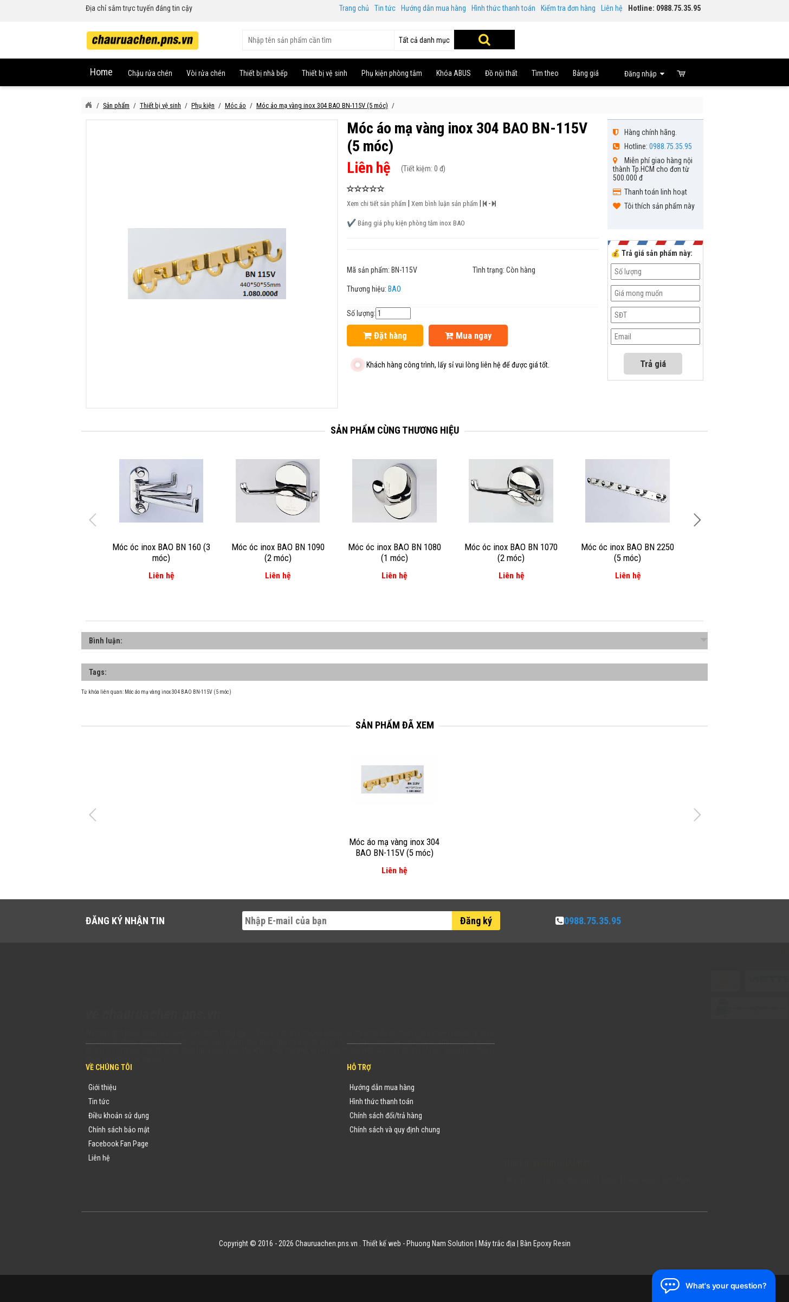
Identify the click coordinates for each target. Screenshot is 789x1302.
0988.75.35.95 (670, 146)
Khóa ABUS (453, 73)
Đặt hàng (385, 335)
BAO (394, 289)
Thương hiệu (212, 1087)
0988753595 (536, 1103)
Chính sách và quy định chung (395, 1129)
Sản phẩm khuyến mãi (226, 1157)
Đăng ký (476, 920)
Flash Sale (208, 1172)
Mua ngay (468, 335)
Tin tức (385, 8)
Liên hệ (612, 8)
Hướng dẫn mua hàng (433, 8)
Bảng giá (586, 73)
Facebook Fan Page (118, 1143)
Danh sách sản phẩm (225, 1143)
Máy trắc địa (496, 1243)
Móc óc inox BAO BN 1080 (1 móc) (394, 552)
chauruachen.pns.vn (565, 1117)
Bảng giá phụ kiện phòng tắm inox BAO (411, 223)
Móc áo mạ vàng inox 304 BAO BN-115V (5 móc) (178, 692)
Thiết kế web (382, 1243)
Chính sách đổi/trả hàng (386, 1115)
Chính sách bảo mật (119, 1129)
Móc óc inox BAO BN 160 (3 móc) (161, 552)
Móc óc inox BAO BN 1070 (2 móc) (511, 552)
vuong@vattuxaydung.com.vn (571, 1131)
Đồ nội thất (501, 73)
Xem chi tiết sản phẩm (376, 203)
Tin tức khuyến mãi (221, 1101)
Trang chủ (354, 8)
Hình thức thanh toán (503, 8)
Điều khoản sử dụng (118, 1115)
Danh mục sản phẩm (224, 1129)
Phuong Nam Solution (440, 1243)
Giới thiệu (102, 1087)
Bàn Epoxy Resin (545, 1243)
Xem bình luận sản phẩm (444, 203)
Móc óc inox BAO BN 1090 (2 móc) (278, 552)
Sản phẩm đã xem (394, 725)
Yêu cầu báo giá (217, 1115)
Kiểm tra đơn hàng (568, 8)
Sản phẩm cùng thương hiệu (395, 430)
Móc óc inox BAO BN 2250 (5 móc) (627, 552)
